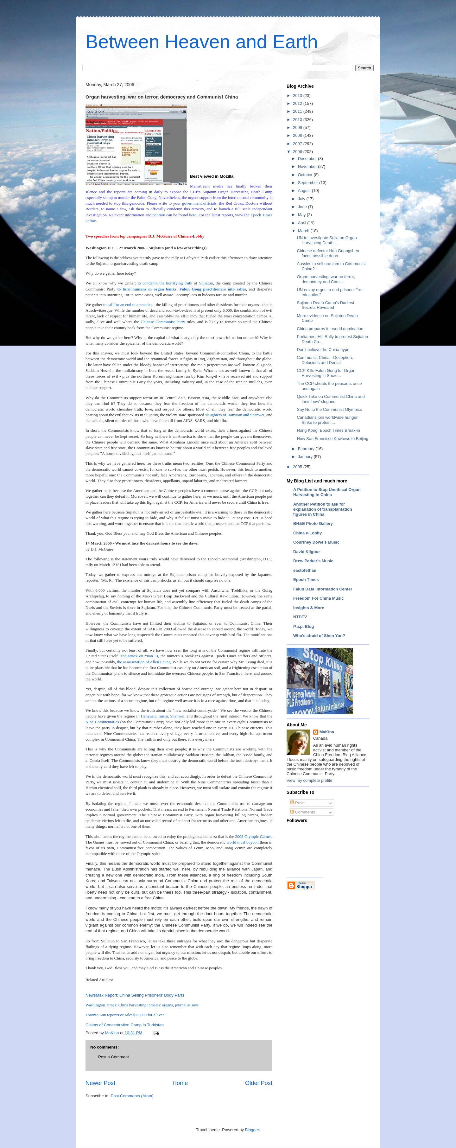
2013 (298, 95)
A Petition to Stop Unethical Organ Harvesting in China (327, 492)
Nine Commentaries (102, 721)
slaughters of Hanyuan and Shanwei (234, 414)
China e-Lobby (307, 533)
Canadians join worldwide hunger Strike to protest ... (327, 420)
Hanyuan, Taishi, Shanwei (163, 716)
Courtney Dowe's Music (316, 542)
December (308, 158)
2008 (298, 135)
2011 (298, 111)
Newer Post (100, 1083)
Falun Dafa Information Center (322, 589)
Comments (302, 812)
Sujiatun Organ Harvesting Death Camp (237, 191)
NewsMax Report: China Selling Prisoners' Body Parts (135, 995)
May (302, 214)
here (192, 215)
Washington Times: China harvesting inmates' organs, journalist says (142, 1005)
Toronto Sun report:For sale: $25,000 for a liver (125, 1014)
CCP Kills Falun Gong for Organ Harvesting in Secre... (326, 373)
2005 (298, 466)
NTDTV (300, 617)
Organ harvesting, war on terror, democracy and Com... (326, 279)
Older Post (258, 1083)
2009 (298, 127)
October (306, 174)
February (307, 448)
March (304, 230)
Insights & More (308, 607)
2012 (298, 103)
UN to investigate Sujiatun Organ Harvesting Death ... (327, 240)
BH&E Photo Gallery (313, 523)
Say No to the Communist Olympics (329, 409)
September (308, 182)
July (302, 198)
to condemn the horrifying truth (165, 283)
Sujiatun (206, 283)
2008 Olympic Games (252, 836)
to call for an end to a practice (127, 304)
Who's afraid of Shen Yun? (319, 635)
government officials (199, 203)
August (305, 190)
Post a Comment (113, 1057)
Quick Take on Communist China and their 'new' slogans (330, 399)
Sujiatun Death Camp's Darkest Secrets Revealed (325, 305)
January (306, 456)
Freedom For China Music (318, 598)
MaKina (327, 732)
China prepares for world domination (330, 328)
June (303, 206)
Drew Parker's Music (313, 560)
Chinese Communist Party (163, 321)
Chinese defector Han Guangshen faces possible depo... (328, 253)
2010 (298, 119)
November (308, 166)
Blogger (252, 1129)
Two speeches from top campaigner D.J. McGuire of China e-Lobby (145, 236)
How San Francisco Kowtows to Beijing (332, 438)
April (302, 222)
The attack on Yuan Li (139, 656)
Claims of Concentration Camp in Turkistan (125, 1025)
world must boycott (242, 842)
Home (180, 1083)
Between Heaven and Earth (202, 41)
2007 (298, 143)
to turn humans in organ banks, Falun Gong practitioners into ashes (181, 289)
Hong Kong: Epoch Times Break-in (328, 430)
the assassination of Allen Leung (143, 662)
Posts (298, 802)
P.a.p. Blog (303, 626)
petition (159, 215)
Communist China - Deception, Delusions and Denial (325, 360)
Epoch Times (306, 579)
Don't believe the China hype (323, 349)
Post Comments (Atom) (132, 1096)
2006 (298, 151)
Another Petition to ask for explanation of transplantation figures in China (322, 509)
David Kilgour (306, 551)
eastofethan (304, 570)
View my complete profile (309, 780)
